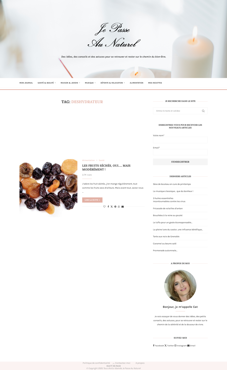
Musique (89, 83)
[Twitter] (169, 345)
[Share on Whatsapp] (119, 206)
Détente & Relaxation (112, 83)
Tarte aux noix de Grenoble (166, 236)
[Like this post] (104, 206)
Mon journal (26, 83)
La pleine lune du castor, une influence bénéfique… (178, 229)
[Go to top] (114, 366)
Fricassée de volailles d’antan (168, 208)
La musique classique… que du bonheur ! (173, 191)
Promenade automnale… (165, 250)
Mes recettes (155, 83)
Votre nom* (180, 138)
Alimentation (136, 83)
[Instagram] (180, 345)
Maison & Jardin (69, 83)
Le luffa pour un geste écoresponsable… (172, 222)
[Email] (191, 345)
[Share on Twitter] (112, 206)
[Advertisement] (82, 131)
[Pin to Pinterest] (115, 206)
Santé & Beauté (46, 83)
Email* (180, 150)
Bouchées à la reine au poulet (167, 215)
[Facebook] (158, 345)
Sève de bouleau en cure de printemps (172, 184)
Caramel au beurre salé (164, 243)
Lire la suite (92, 200)
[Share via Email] (122, 206)
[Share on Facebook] (108, 206)
